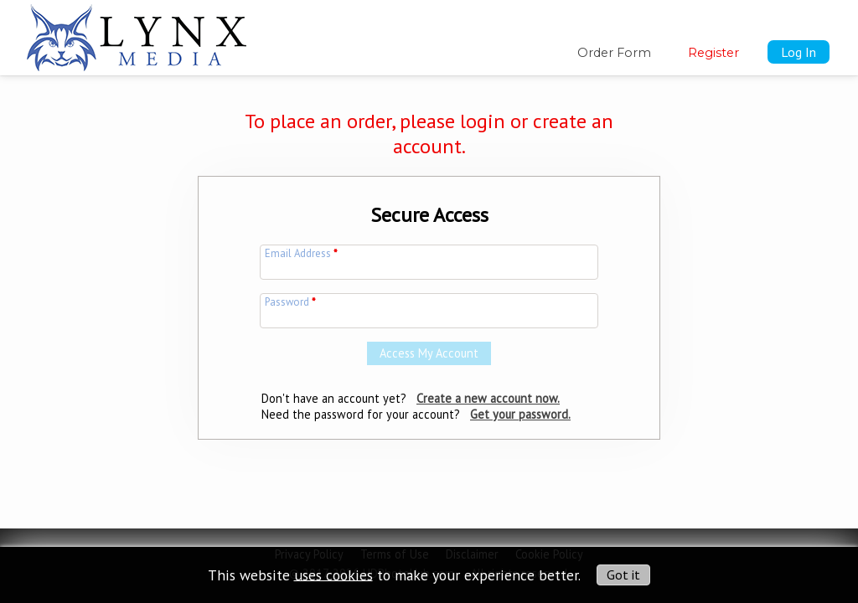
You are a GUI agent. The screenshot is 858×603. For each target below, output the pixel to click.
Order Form (614, 52)
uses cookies (333, 574)
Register (713, 52)
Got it (623, 574)
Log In (798, 52)
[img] (137, 34)
